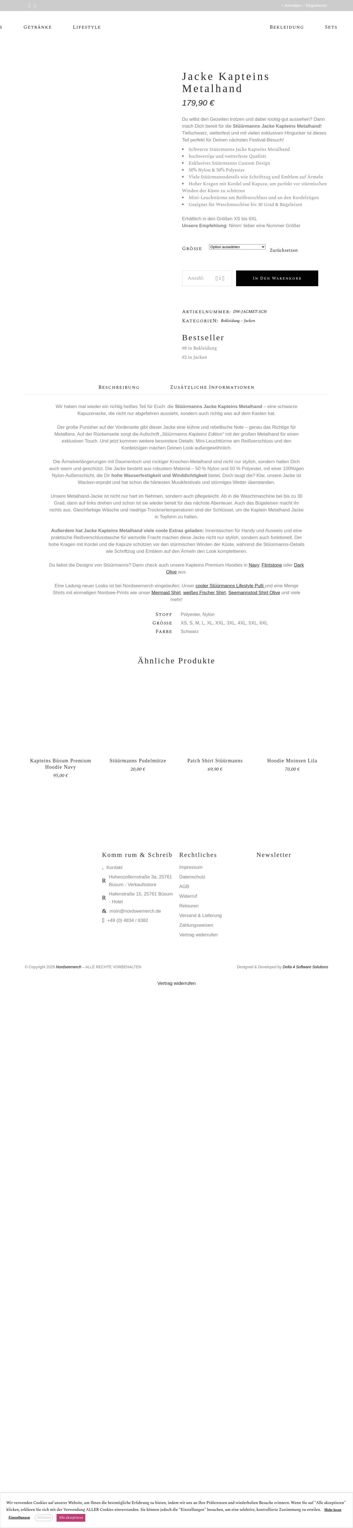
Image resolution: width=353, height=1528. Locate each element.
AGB (184, 1425)
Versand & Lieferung (200, 1454)
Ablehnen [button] (44, 1517)
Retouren (189, 1444)
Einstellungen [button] (19, 1517)
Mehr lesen (332, 1510)
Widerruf (188, 1434)
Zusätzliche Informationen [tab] (212, 926)
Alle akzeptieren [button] (71, 1517)
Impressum (190, 1405)
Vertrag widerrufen (198, 1473)
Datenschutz (192, 1415)
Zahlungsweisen (196, 1463)
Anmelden (293, 5)
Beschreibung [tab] (119, 926)
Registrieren (316, 5)
